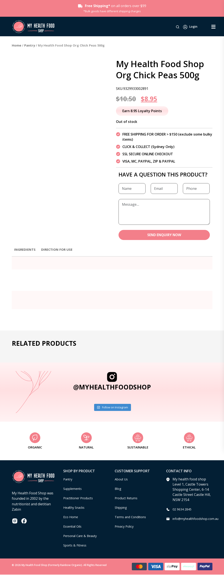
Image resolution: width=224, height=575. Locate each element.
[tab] (25, 252)
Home (16, 45)
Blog (118, 489)
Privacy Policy (125, 526)
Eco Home (71, 517)
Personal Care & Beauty (82, 536)
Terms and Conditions (132, 517)
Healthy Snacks (75, 508)
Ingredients (25, 249)
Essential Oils (73, 526)
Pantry (29, 45)
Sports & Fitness (76, 545)
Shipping (122, 508)
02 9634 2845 (183, 509)
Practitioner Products (80, 498)
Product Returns (128, 498)
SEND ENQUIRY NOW (164, 235)
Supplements (73, 489)
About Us (122, 479)
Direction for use (58, 249)
